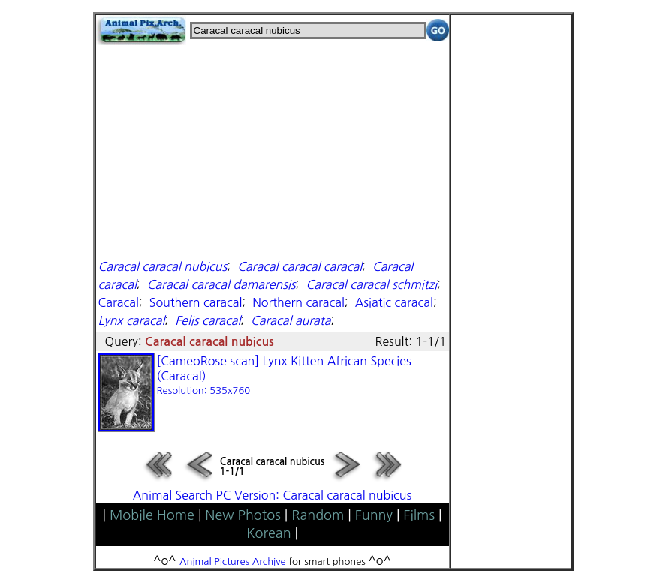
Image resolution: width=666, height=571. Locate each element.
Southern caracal (196, 302)
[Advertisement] (272, 150)
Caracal (118, 302)
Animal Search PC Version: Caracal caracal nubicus (272, 495)
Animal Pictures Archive (232, 561)
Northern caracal (298, 302)
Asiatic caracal (394, 302)
